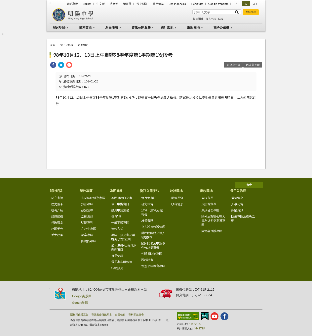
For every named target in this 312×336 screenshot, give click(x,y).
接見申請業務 (120, 210)
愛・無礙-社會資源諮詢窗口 (123, 247)
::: (50, 3)
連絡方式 (117, 228)
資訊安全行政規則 (101, 314)
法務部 (114, 3)
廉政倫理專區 (210, 210)
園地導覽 (177, 198)
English (87, 3)
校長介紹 (57, 210)
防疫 (220, 18)
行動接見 (117, 268)
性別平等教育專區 (153, 266)
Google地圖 (80, 302)
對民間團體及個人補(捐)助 (153, 235)
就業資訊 (147, 220)
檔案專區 (87, 235)
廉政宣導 (207, 198)
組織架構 (57, 216)
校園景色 (57, 228)
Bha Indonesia (177, 3)
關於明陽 (59, 27)
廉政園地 (193, 27)
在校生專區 (88, 228)
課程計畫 (147, 260)
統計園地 (167, 27)
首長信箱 (158, 3)
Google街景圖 (82, 296)
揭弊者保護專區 (211, 231)
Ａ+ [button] (255, 3)
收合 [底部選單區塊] (249, 184)
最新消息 (83, 44)
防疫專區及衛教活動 (243, 218)
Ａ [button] (246, 3)
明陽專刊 (87, 222)
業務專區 (85, 27)
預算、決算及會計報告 (153, 212)
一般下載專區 (120, 222)
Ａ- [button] (237, 3)
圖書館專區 (88, 241)
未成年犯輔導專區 (93, 198)
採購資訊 (237, 210)
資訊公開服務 (141, 27)
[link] (53, 65)
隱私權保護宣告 (79, 314)
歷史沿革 (57, 204)
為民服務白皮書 (121, 198)
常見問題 (142, 3)
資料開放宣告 (136, 314)
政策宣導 (87, 210)
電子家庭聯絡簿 (121, 262)
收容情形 (177, 204)
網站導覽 (72, 3)
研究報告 (147, 204)
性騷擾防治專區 (151, 253)
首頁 (52, 44)
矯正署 (127, 3)
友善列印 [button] (254, 64)
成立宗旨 (57, 198)
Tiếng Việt (197, 3)
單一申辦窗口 (120, 204)
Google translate (218, 3)
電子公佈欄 (221, 27)
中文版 (101, 3)
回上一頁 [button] (235, 64)
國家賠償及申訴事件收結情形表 (153, 245)
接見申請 (211, 18)
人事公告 (237, 204)
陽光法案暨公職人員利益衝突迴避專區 (213, 220)
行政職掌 (57, 222)
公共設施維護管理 (153, 226)
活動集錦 (87, 216)
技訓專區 (87, 204)
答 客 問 (116, 216)
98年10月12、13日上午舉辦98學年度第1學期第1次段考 (113, 55)
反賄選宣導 (208, 204)
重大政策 (57, 235)
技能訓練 (198, 18)
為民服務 (111, 27)
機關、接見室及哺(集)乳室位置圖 (123, 237)
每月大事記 (148, 198)
